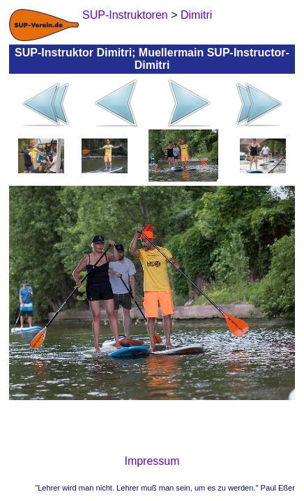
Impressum (151, 461)
